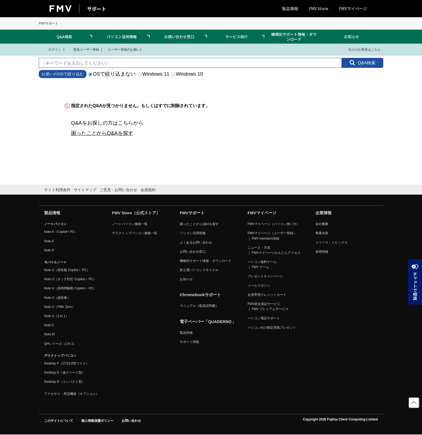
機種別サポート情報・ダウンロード (293, 36)
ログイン (51, 49)
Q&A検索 (64, 36)
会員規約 (148, 190)
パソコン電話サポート (264, 318)
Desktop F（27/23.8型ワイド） (66, 363)
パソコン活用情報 (122, 36)
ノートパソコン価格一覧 (129, 224)
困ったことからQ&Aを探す (102, 133)
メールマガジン (259, 285)
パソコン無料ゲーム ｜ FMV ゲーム (262, 264)
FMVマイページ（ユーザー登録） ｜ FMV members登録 (272, 235)
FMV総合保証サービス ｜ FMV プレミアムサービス (268, 306)
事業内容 (321, 233)
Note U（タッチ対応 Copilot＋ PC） (70, 279)
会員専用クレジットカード (267, 295)
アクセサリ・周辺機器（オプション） (71, 394)
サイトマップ (85, 190)
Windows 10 (187, 74)
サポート (96, 8)
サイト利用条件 (57, 190)
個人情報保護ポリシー (97, 421)
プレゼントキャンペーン (265, 276)
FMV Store (318, 8)
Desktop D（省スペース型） (64, 372)
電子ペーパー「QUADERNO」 (208, 321)
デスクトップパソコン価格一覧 (134, 233)
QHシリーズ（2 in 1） (60, 344)
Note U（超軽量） (57, 298)
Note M (49, 334)
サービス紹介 (236, 36)
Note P (49, 250)
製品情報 (290, 8)
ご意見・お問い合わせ (118, 190)
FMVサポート (48, 23)
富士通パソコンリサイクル (199, 270)
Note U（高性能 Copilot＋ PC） (67, 270)
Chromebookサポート (200, 294)
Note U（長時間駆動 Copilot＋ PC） (70, 288)
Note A (49, 241)
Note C (49, 325)
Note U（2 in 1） (56, 316)
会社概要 (321, 224)
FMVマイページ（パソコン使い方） (274, 224)
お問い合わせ (131, 421)
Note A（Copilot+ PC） (61, 232)
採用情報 (321, 252)
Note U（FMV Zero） (59, 307)
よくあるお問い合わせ (196, 242)
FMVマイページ (353, 8)
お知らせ (351, 36)
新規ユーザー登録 (82, 49)
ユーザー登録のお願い (121, 49)
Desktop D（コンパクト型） (64, 382)
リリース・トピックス (331, 242)
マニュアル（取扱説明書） (199, 306)
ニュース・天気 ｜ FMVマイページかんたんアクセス (274, 250)
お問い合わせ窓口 (179, 36)
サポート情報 (189, 342)
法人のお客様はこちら (361, 49)
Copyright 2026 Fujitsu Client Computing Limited (340, 419)
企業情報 (323, 213)
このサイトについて (58, 421)
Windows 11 (153, 74)
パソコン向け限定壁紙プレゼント (272, 327)
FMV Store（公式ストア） (136, 213)
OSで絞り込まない (112, 74)
